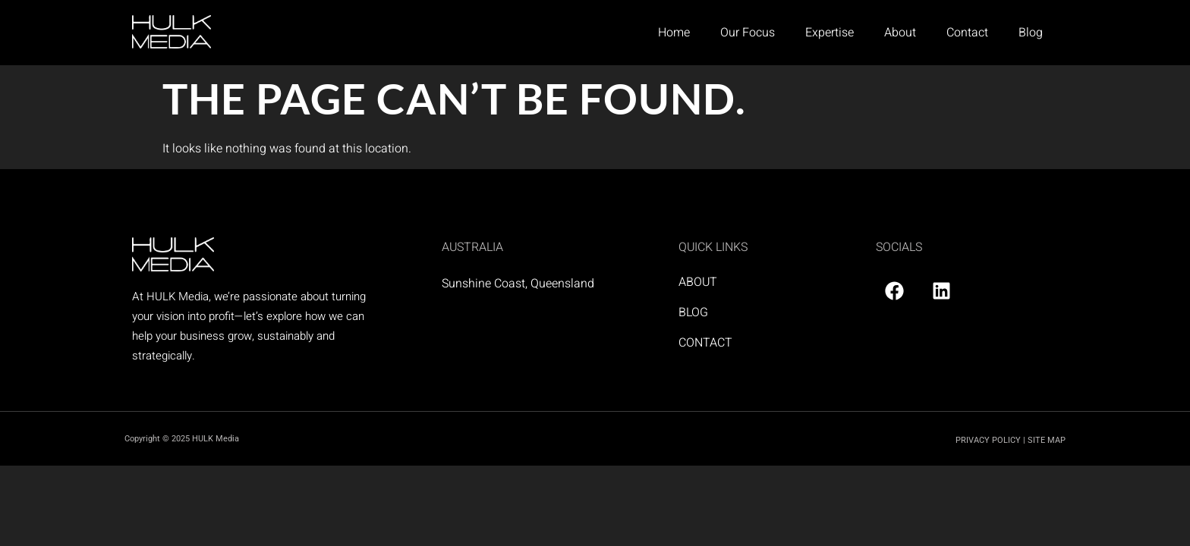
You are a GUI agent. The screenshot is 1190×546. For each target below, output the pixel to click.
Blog (1030, 33)
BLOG (693, 312)
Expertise (829, 33)
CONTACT (705, 343)
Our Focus (747, 33)
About (900, 33)
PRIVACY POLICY (988, 440)
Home (674, 33)
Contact (967, 33)
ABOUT (697, 282)
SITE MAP (1047, 440)
